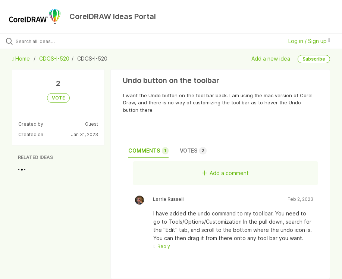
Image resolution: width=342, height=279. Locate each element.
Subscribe (313, 59)
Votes (193, 150)
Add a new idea (270, 58)
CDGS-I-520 (54, 58)
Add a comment (225, 173)
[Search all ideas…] (50, 41)
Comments (148, 150)
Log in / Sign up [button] (309, 41)
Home (21, 58)
